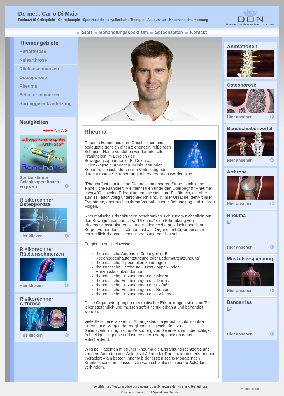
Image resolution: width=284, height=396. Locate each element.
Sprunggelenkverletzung (45, 103)
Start (87, 32)
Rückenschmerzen (39, 68)
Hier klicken (31, 236)
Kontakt (198, 32)
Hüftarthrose (32, 51)
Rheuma (28, 86)
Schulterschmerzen (40, 94)
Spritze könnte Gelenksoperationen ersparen (39, 182)
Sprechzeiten (169, 32)
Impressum (252, 388)
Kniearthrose (33, 60)
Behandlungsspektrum (123, 32)
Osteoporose (33, 77)
